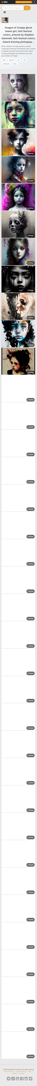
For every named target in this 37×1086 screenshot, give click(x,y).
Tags (29, 1071)
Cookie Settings (21, 1071)
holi (24, 60)
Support (22, 1073)
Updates (14, 1073)
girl (19, 60)
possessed (6, 64)
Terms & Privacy (9, 1071)
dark (4, 60)
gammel (11, 60)
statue (14, 64)
